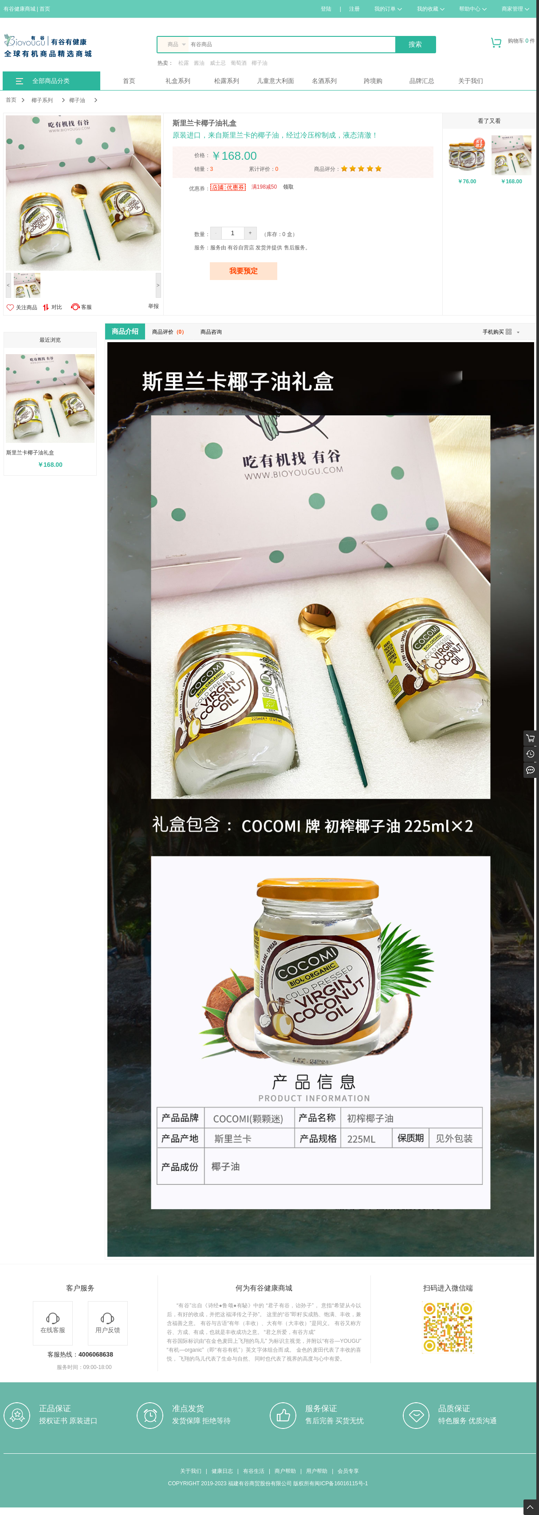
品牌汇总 (421, 80)
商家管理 (515, 9)
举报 (153, 306)
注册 (354, 9)
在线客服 (52, 1323)
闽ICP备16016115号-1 (341, 1483)
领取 (288, 187)
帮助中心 (473, 9)
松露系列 (226, 80)
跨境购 (373, 80)
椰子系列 (42, 100)
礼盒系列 (177, 80)
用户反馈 (107, 1323)
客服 (86, 307)
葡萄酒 (239, 63)
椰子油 (260, 63)
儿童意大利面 (275, 80)
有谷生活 (253, 1471)
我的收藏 (431, 9)
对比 (52, 307)
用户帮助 (316, 1471)
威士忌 (218, 63)
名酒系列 (324, 80)
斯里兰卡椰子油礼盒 (30, 453)
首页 (129, 80)
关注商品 (26, 307)
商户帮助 (285, 1471)
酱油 (199, 63)
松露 (183, 63)
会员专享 (348, 1471)
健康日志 (222, 1471)
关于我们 (470, 80)
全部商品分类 (51, 80)
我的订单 (388, 9)
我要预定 (243, 271)
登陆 (326, 9)
